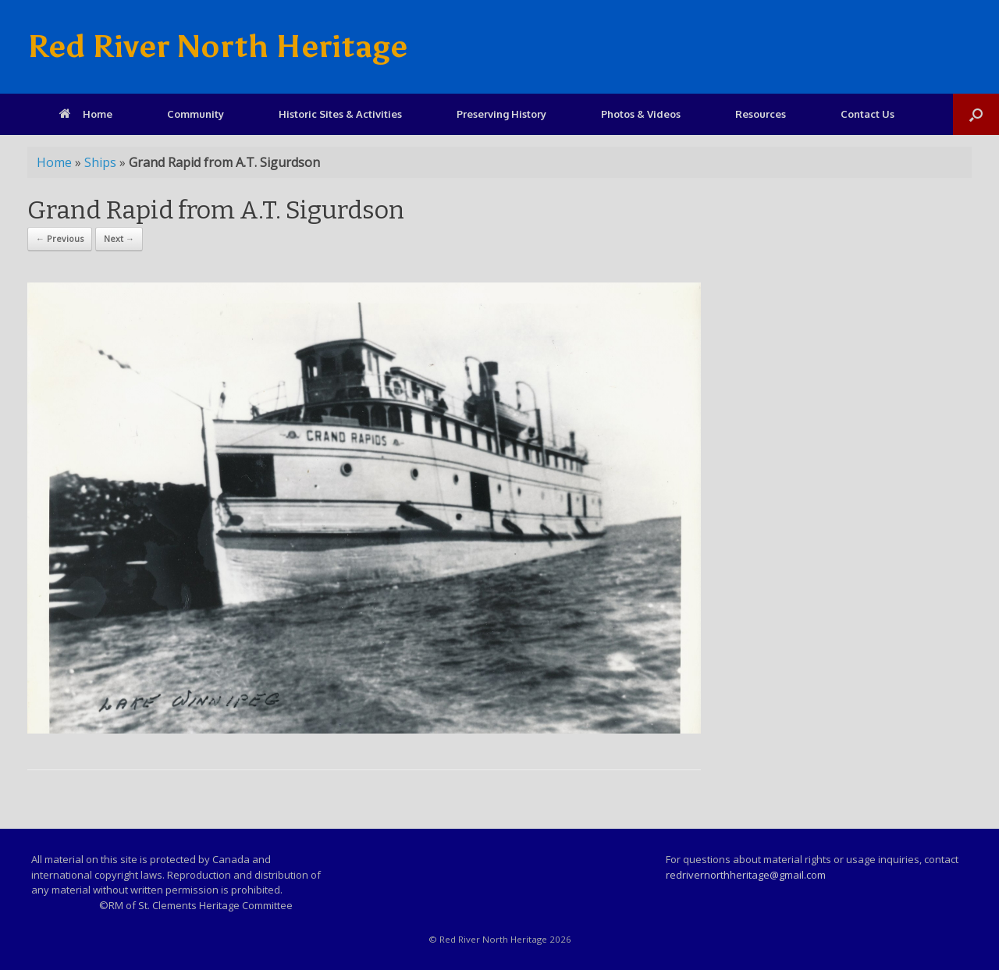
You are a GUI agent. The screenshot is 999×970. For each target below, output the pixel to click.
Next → (119, 238)
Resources (760, 114)
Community (195, 114)
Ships (100, 162)
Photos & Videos (641, 114)
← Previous (60, 238)
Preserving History (501, 114)
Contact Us (867, 114)
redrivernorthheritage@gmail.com (746, 875)
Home (85, 114)
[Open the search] (976, 114)
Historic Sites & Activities (340, 114)
